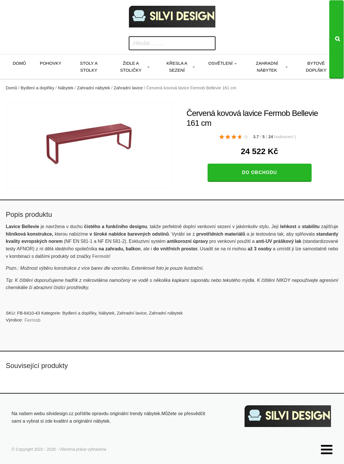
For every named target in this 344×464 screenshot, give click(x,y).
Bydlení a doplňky (37, 88)
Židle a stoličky (131, 67)
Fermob (32, 320)
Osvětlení (220, 63)
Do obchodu (259, 172)
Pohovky (50, 63)
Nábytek (65, 88)
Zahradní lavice (128, 88)
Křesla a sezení (177, 67)
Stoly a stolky (89, 67)
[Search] (336, 39)
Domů (19, 63)
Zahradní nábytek (267, 67)
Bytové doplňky (316, 67)
